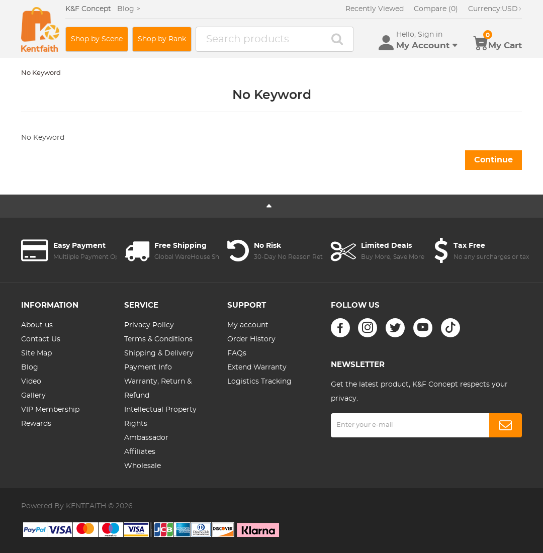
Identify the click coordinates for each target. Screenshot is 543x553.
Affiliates (139, 451)
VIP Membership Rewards (50, 416)
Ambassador (146, 437)
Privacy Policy (149, 325)
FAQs (236, 353)
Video (31, 381)
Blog (29, 367)
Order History (251, 339)
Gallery (33, 395)
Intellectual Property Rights (160, 416)
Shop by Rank (162, 39)
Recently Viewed (374, 9)
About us (37, 325)
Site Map (36, 353)
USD (495, 9)
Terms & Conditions (158, 339)
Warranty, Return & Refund (158, 388)
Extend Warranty (257, 367)
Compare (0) (436, 9)
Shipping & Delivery (159, 353)
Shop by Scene (97, 39)
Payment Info (148, 367)
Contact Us (40, 339)
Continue (493, 160)
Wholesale (142, 466)
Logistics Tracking (259, 381)
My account (247, 325)
